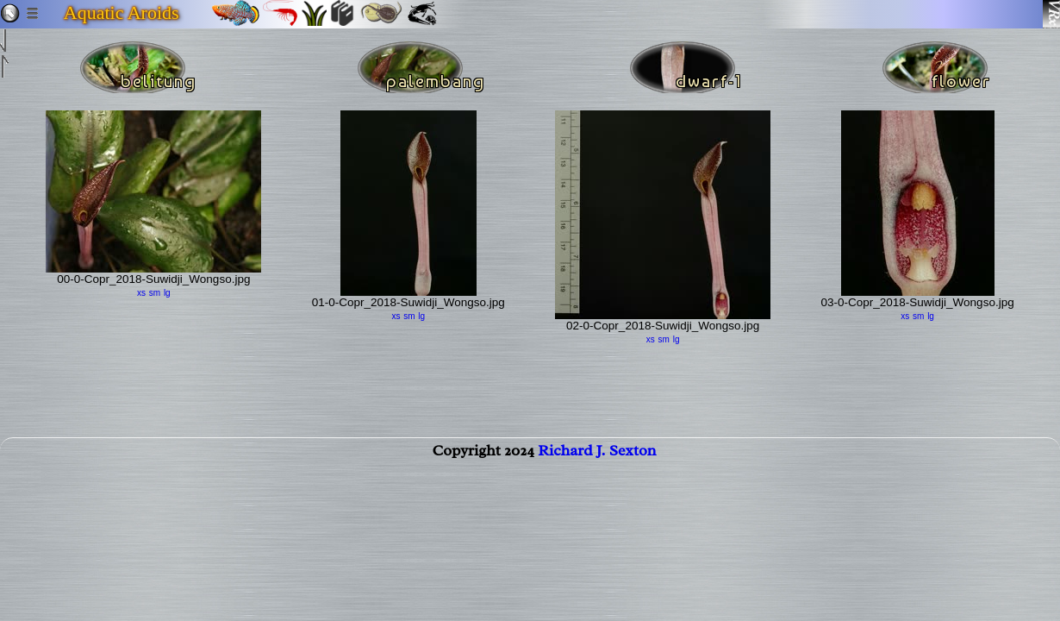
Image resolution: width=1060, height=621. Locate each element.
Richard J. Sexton (597, 460)
